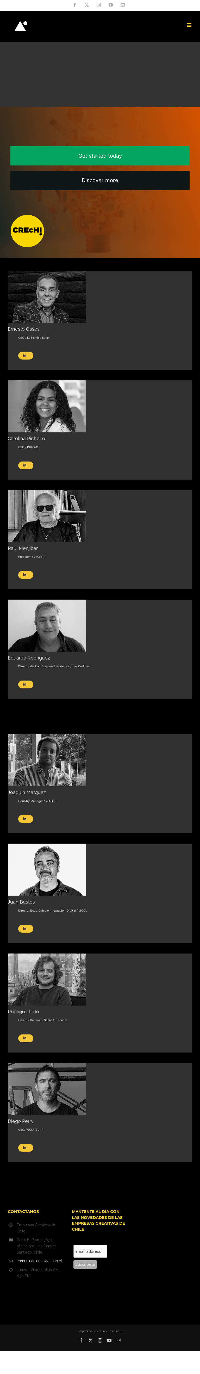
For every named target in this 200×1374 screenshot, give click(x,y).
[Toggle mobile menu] (189, 25)
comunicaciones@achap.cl (39, 1261)
